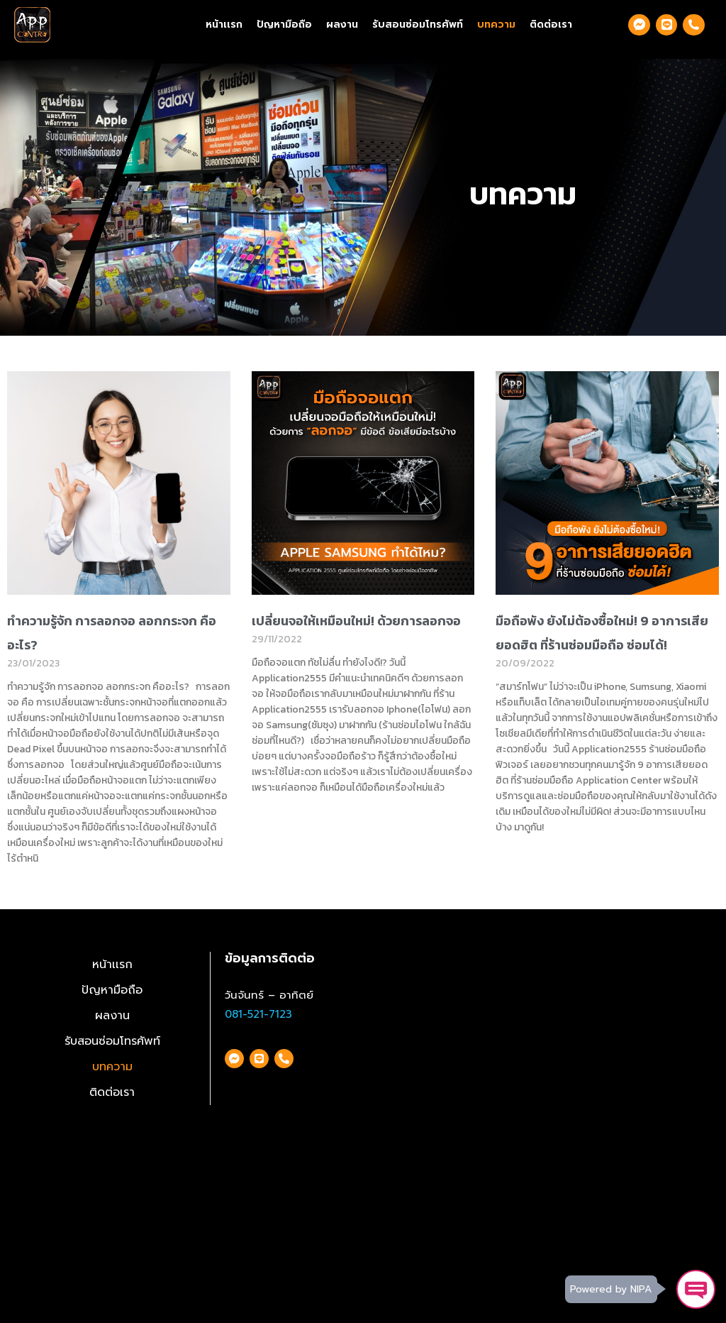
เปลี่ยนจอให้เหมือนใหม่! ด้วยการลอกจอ (356, 620)
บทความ (496, 24)
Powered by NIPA (610, 1288)
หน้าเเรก (224, 24)
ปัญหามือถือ (284, 24)
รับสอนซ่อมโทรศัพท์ (417, 24)
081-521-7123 (258, 1014)
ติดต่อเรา (551, 24)
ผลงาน (342, 24)
